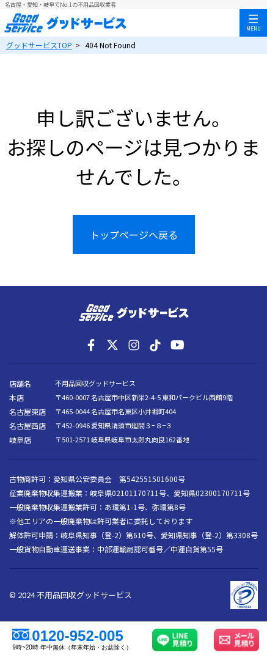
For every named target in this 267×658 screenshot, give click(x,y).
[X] (112, 345)
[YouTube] (176, 345)
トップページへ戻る (134, 234)
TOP (39, 45)
